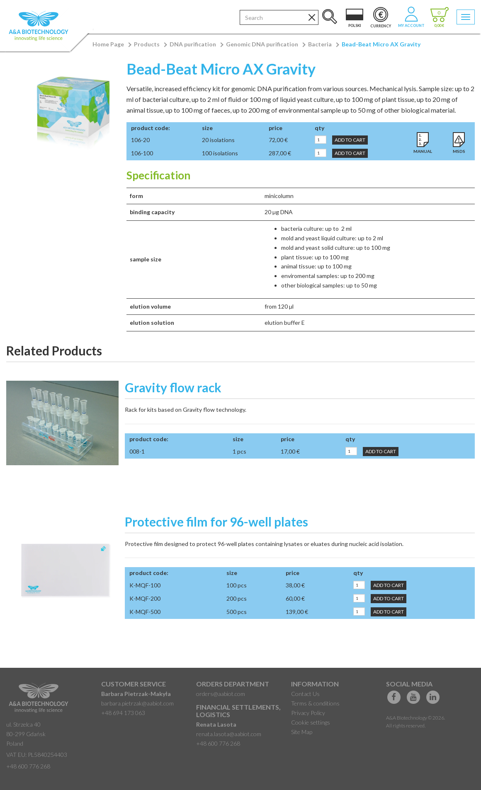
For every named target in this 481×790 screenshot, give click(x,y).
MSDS (459, 151)
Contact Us (305, 693)
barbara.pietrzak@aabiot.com (137, 703)
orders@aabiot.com (220, 693)
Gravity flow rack (173, 387)
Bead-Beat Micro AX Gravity (381, 44)
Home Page (108, 44)
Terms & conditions (315, 703)
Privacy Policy (308, 712)
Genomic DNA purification (262, 44)
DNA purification (193, 44)
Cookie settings (310, 722)
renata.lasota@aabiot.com (228, 733)
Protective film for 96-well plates (216, 521)
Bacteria (320, 44)
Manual (422, 151)
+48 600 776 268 (28, 766)
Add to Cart (350, 140)
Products (147, 44)
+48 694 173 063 (123, 712)
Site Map (301, 731)
